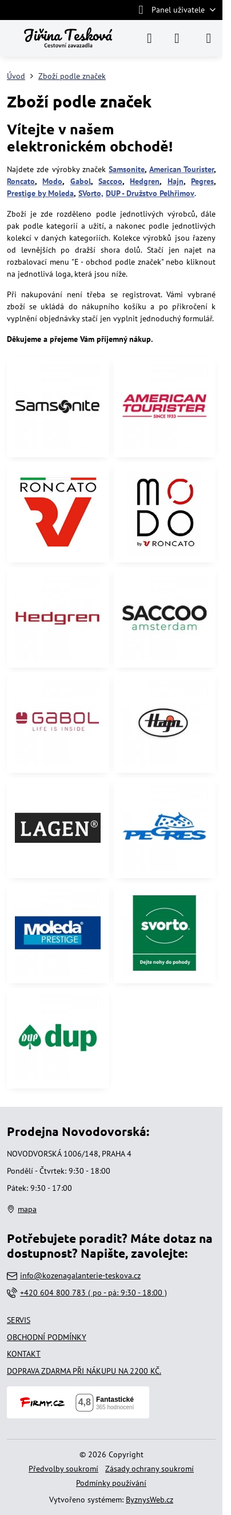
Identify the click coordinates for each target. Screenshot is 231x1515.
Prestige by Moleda (40, 193)
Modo (52, 181)
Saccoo (110, 181)
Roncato (21, 181)
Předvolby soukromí (63, 1469)
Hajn (176, 181)
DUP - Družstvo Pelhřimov (150, 193)
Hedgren (145, 181)
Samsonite (127, 169)
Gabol (80, 181)
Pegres (202, 181)
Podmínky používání (111, 1483)
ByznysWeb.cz (149, 1499)
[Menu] (208, 38)
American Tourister (181, 169)
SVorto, (90, 193)
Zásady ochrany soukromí (149, 1469)
